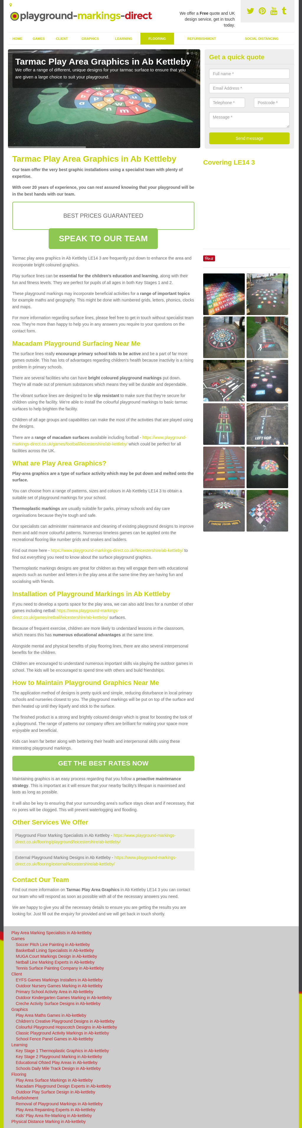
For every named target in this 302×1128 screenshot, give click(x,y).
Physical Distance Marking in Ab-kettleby (49, 1121)
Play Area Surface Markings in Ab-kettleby (54, 1080)
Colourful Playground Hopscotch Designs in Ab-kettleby (66, 1027)
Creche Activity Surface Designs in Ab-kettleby (58, 1003)
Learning (123, 38)
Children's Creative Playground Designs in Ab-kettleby (65, 1021)
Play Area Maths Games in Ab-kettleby (51, 1015)
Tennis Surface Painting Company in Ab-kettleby (60, 968)
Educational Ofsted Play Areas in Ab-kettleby (57, 1062)
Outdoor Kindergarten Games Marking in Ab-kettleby (64, 997)
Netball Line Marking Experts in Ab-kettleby (55, 962)
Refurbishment (201, 38)
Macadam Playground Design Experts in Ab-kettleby (63, 1086)
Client (62, 38)
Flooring (157, 38)
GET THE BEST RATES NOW (103, 763)
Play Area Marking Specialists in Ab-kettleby (52, 932)
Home (17, 38)
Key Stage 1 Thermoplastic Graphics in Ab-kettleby (62, 1050)
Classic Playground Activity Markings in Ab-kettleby (62, 1033)
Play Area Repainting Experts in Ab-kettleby (56, 1109)
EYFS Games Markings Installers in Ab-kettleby (59, 980)
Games (38, 38)
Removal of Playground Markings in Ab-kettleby (59, 1103)
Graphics (90, 38)
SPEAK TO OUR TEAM (103, 238)
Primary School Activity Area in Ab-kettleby (54, 991)
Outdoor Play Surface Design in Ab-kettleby (55, 1092)
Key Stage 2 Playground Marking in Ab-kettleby (59, 1056)
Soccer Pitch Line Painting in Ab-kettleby (53, 944)
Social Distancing (261, 38)
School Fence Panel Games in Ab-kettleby (54, 1039)
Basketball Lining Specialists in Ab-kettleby (55, 950)
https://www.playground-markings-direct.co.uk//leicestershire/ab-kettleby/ (117, 550)
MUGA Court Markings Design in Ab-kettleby (56, 956)
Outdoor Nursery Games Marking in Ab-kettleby (59, 985)
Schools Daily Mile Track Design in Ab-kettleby (58, 1068)
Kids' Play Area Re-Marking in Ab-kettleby (54, 1115)
